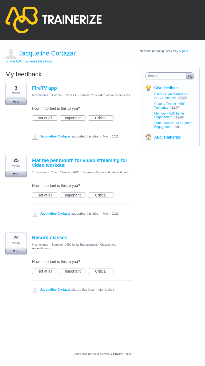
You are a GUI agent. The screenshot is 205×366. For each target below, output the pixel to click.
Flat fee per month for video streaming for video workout (79, 163)
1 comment (39, 172)
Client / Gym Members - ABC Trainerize (171, 96)
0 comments (40, 95)
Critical (104, 118)
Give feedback (167, 88)
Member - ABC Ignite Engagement (74, 244)
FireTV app (44, 88)
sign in (183, 51)
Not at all (47, 118)
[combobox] (167, 76)
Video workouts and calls (114, 95)
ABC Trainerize (167, 137)
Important (75, 118)
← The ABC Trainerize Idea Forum (29, 61)
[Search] (190, 75)
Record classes (49, 237)
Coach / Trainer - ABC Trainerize (73, 95)
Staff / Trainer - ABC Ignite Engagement (172, 125)
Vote (16, 101)
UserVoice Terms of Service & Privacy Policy (103, 353)
